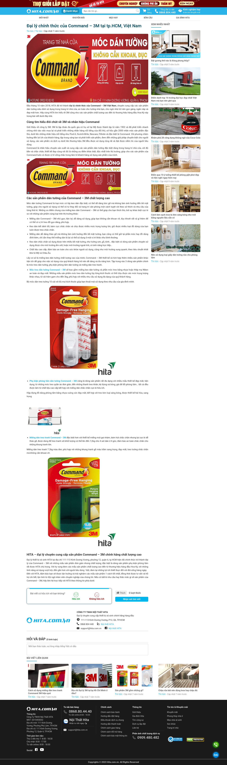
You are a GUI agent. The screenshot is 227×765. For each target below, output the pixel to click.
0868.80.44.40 (80, 711)
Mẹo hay (113, 18)
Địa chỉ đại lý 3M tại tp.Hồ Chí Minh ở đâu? (90, 692)
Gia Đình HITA (183, 18)
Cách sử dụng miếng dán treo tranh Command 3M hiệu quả (45, 692)
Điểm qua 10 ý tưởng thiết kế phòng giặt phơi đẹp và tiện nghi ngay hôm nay (175, 176)
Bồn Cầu (148, 18)
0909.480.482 (148, 738)
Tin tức (30, 31)
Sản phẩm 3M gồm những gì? (129, 690)
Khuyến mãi (79, 18)
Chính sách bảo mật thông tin (114, 736)
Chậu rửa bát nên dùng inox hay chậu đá (177, 690)
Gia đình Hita (138, 716)
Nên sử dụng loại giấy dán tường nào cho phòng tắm (174, 256)
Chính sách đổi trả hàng (111, 732)
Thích (121, 592)
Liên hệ (135, 728)
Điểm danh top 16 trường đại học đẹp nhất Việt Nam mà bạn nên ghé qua (174, 99)
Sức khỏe (171, 724)
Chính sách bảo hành (110, 712)
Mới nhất (44, 18)
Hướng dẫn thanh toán (111, 724)
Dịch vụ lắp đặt (139, 724)
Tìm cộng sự (138, 720)
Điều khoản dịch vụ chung (112, 720)
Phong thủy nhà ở (175, 716)
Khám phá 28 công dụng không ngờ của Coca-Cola (175, 137)
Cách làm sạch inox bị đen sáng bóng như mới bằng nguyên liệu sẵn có (173, 216)
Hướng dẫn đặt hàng (110, 716)
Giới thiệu (136, 712)
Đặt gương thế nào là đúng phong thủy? (170, 60)
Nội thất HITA (107, 624)
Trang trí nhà (172, 728)
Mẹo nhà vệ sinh (174, 720)
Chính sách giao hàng (110, 728)
